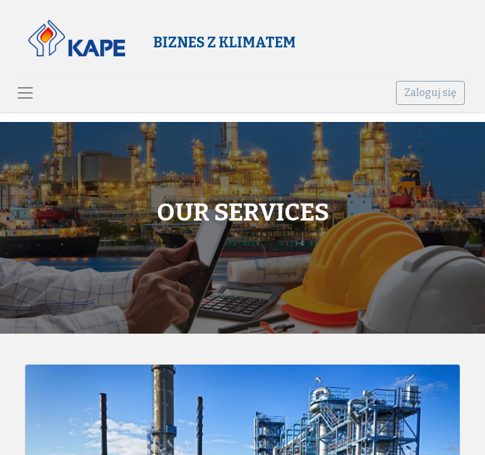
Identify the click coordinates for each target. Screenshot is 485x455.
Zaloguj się (430, 93)
